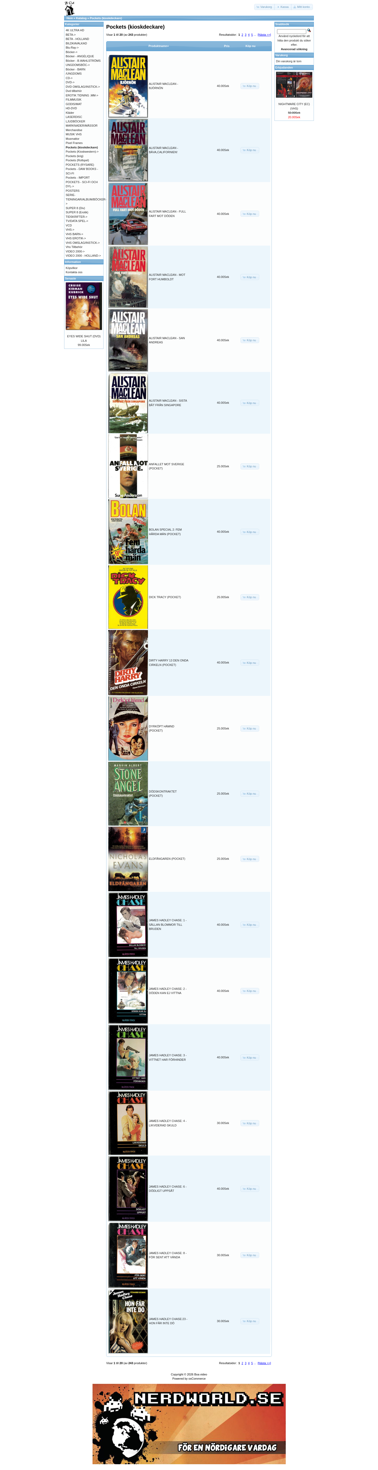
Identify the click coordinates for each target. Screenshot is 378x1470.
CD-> (69, 78)
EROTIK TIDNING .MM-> (82, 95)
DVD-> (70, 82)
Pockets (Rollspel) (77, 160)
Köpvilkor (72, 268)
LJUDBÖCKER (75, 121)
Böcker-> (71, 52)
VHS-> (70, 229)
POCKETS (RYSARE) (80, 164)
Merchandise (74, 130)
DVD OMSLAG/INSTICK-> (83, 86)
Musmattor (72, 138)
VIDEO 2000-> (75, 251)
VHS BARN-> (74, 234)
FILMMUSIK (73, 99)
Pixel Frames (74, 142)
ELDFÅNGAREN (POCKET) (167, 858)
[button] (264, 7)
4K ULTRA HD (75, 30)
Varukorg (281, 55)
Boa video (200, 1374)
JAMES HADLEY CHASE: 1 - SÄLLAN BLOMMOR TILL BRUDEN (168, 924)
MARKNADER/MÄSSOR (82, 125)
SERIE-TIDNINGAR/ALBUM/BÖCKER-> (86, 199)
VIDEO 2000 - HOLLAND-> (83, 255)
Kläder (70, 112)
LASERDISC (74, 116)
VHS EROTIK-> (76, 238)
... (255, 34)
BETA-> (71, 34)
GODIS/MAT (74, 104)
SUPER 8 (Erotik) (77, 212)
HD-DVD (71, 108)
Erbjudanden (284, 67)
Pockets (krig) (74, 156)
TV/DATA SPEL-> (77, 220)
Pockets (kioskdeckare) (106, 18)
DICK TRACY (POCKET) (165, 597)
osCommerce (197, 1378)
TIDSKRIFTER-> (76, 216)
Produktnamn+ (159, 46)
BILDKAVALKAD (76, 43)
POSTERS (73, 190)
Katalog (81, 18)
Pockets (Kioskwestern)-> (82, 151)
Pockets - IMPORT (78, 177)
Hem (70, 18)
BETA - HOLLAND (77, 38)
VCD (69, 225)
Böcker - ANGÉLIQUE (80, 56)
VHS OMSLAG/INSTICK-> (83, 242)
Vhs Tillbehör (74, 247)
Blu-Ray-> (72, 47)
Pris (226, 46)
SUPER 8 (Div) (75, 208)
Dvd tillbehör (74, 90)
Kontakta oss (74, 272)
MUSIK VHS (74, 134)
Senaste (70, 278)
